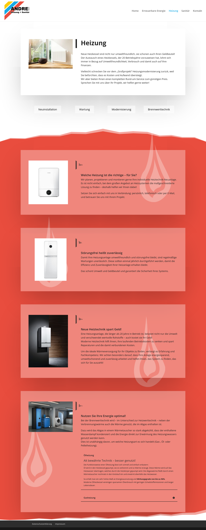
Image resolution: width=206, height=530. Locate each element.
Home (135, 11)
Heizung (173, 11)
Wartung (84, 109)
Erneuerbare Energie (154, 11)
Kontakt (197, 11)
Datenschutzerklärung (42, 524)
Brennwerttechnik (159, 109)
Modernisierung (121, 109)
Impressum (60, 524)
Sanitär (185, 11)
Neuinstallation (47, 109)
